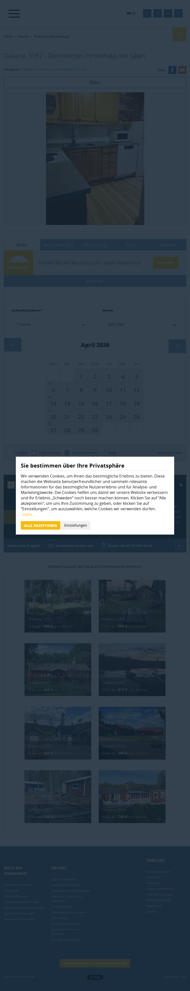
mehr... (28, 514)
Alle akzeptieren (40, 525)
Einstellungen (75, 525)
